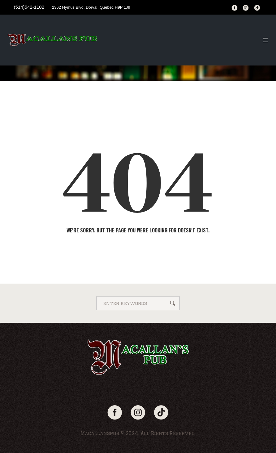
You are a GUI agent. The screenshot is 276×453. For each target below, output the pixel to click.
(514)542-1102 (29, 7)
